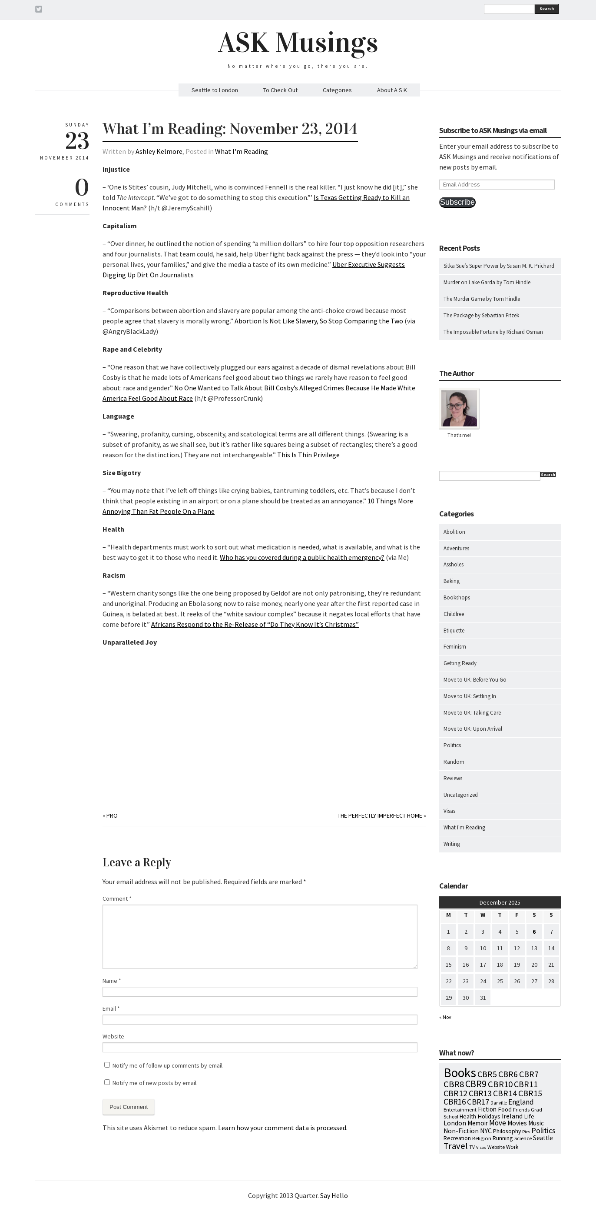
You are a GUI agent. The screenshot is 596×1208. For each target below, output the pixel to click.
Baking (452, 581)
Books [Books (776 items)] (460, 1073)
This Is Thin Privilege (308, 454)
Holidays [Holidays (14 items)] (488, 1116)
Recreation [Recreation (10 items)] (457, 1138)
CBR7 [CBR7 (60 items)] (529, 1073)
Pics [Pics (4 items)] (526, 1132)
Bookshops (457, 597)
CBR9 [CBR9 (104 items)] (476, 1084)
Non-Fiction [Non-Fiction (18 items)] (461, 1131)
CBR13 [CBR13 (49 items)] (480, 1093)
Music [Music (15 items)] (536, 1123)
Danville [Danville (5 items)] (498, 1103)
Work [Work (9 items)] (512, 1147)
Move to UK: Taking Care (472, 712)
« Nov (445, 1017)
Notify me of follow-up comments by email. (168, 1065)
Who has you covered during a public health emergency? (302, 557)
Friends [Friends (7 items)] (521, 1109)
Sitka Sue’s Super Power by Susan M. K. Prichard (499, 266)
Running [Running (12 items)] (503, 1138)
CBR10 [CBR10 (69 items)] (500, 1084)
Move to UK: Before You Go (475, 679)
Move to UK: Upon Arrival (473, 728)
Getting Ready (460, 663)
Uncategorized (461, 795)
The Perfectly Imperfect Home (380, 815)
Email (111, 1008)
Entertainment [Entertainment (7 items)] (460, 1109)
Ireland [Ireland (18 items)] (512, 1116)
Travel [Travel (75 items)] (456, 1145)
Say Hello (334, 1195)
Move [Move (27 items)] (497, 1123)
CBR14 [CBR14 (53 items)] (505, 1093)
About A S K (392, 90)
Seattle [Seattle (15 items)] (543, 1138)
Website (113, 1036)
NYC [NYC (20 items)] (486, 1130)
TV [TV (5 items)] (472, 1147)
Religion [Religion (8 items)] (481, 1138)
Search (547, 8)
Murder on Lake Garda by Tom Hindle (487, 282)
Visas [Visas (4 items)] (481, 1147)
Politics (452, 745)
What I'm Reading (241, 151)
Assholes (454, 564)
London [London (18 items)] (455, 1123)
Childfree (454, 614)
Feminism (455, 646)
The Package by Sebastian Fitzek (481, 315)
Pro (112, 815)
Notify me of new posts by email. (155, 1083)
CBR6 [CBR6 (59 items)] (508, 1073)
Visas (449, 811)
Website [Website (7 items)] (496, 1147)
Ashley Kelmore (159, 151)
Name (112, 981)
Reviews (453, 778)
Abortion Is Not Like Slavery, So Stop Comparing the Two (319, 320)
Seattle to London (215, 90)
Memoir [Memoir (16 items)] (477, 1123)
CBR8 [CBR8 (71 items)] (454, 1084)
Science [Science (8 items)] (523, 1138)
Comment (117, 898)
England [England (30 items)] (521, 1102)
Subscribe (457, 202)
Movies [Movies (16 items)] (517, 1123)
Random (454, 761)
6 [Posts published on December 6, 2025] (534, 931)
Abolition (454, 532)
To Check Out (280, 90)
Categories (337, 90)
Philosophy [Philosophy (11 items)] (507, 1131)
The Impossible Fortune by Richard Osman (493, 332)
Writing (452, 844)
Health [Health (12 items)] (468, 1116)
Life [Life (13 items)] (529, 1116)
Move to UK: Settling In (470, 696)
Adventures (456, 548)
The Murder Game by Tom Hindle (482, 299)
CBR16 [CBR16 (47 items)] (455, 1101)
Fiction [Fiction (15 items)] (487, 1109)
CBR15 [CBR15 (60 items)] (530, 1093)
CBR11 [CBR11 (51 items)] (526, 1084)
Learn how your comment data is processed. (283, 1127)
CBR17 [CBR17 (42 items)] (478, 1102)
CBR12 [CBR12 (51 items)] (455, 1093)
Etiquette (454, 630)
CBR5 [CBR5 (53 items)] (487, 1074)
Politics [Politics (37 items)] (543, 1130)
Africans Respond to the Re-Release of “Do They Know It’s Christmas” (255, 624)
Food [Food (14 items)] (505, 1109)
